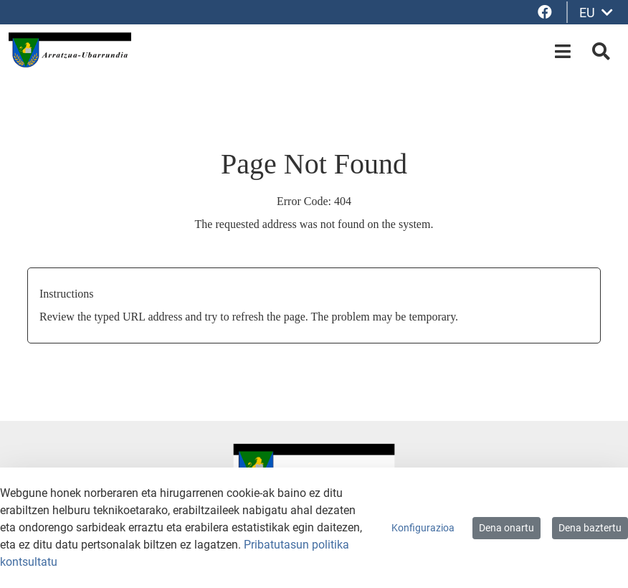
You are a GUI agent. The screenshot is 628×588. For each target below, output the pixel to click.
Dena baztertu (590, 528)
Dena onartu (506, 528)
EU (596, 12)
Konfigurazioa (423, 528)
